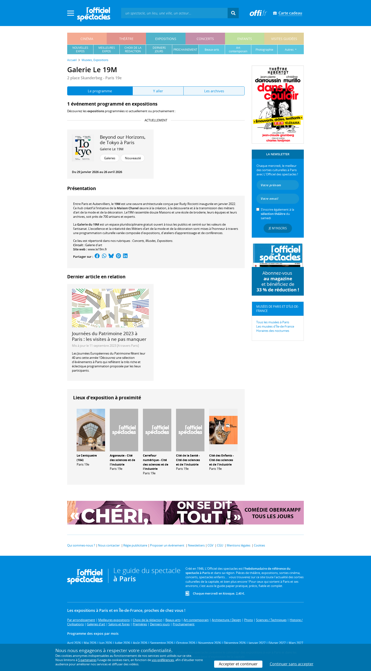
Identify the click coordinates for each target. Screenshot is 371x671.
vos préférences (163, 660)
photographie (264, 50)
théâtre (126, 38)
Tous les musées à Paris (272, 322)
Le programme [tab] (100, 91)
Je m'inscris (278, 228)
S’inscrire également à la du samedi (277, 213)
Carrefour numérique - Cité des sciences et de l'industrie (155, 462)
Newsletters (196, 545)
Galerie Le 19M (112, 149)
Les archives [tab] (214, 91)
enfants (244, 38)
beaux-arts (212, 50)
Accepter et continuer (238, 664)
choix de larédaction (132, 49)
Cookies (259, 545)
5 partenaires (87, 660)
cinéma (86, 38)
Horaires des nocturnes (272, 331)
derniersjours (159, 49)
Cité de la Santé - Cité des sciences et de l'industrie (188, 460)
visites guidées (284, 38)
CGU (220, 545)
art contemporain (238, 49)
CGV (210, 545)
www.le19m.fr (97, 249)
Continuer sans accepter (292, 664)
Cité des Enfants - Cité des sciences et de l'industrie (221, 460)
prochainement (185, 50)
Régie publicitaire (135, 545)
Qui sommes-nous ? (81, 545)
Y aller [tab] (158, 91)
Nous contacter (109, 545)
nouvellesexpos (80, 49)
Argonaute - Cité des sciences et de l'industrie (122, 460)
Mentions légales (238, 545)
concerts (205, 38)
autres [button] (289, 50)
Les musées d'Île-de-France (275, 326)
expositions (165, 38)
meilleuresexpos (106, 49)
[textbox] (174, 13)
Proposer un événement (167, 545)
